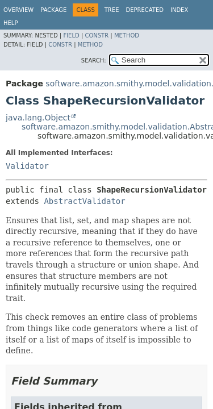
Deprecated (145, 10)
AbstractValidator (84, 201)
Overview (18, 10)
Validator (27, 165)
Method (126, 35)
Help (10, 23)
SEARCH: (93, 60)
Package (53, 10)
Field (71, 35)
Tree (112, 10)
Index (179, 10)
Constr (96, 35)
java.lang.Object (38, 117)
